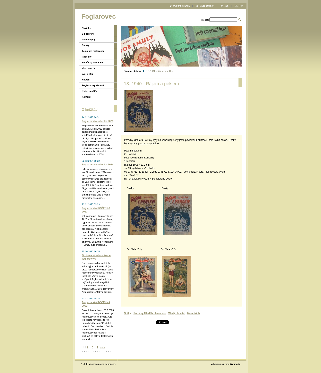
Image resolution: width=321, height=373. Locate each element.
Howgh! (86, 79)
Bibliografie (88, 34)
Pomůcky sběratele (92, 62)
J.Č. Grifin (87, 74)
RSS (226, 6)
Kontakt (86, 97)
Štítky (127, 313)
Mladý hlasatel (176, 313)
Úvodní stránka (132, 71)
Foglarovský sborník (93, 85)
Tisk (240, 6)
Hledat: (205, 20)
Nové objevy (88, 39)
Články (85, 45)
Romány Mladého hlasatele (149, 313)
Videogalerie (88, 68)
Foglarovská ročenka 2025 (97, 121)
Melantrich (193, 313)
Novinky (86, 28)
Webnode (235, 364)
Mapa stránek (206, 6)
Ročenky (87, 56)
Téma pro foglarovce (93, 51)
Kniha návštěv (89, 91)
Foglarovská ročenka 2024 (97, 164)
